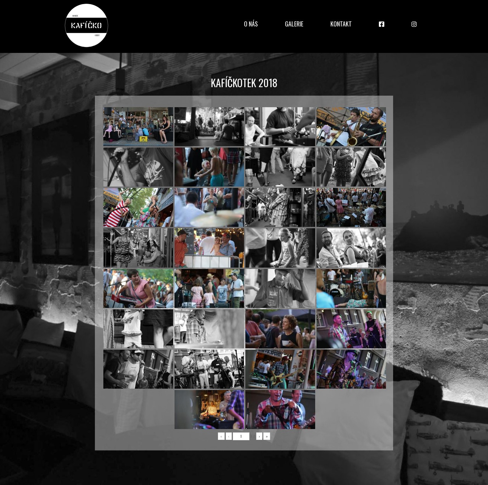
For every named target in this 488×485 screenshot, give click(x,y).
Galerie (294, 23)
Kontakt (341, 23)
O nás (251, 23)
